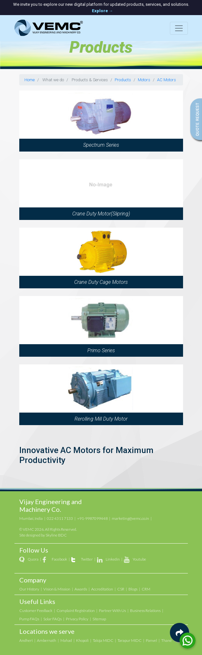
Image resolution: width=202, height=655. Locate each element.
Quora (33, 559)
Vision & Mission (56, 589)
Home (29, 79)
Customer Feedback (35, 610)
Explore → (102, 10)
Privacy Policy (77, 618)
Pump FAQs (29, 618)
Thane (166, 640)
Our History (29, 589)
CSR (120, 589)
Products (123, 79)
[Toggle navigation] (179, 28)
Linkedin (113, 559)
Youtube (139, 559)
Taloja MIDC (103, 640)
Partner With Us (112, 610)
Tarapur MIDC (130, 640)
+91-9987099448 (92, 518)
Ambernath (46, 640)
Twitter (87, 559)
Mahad (66, 640)
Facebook (59, 559)
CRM (146, 589)
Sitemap (99, 618)
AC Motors (166, 79)
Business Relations (145, 610)
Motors (144, 79)
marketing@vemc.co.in (130, 518)
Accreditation (102, 589)
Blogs (132, 589)
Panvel (151, 640)
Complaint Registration (76, 610)
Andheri (26, 640)
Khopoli (82, 640)
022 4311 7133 (60, 518)
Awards (81, 589)
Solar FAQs (52, 618)
